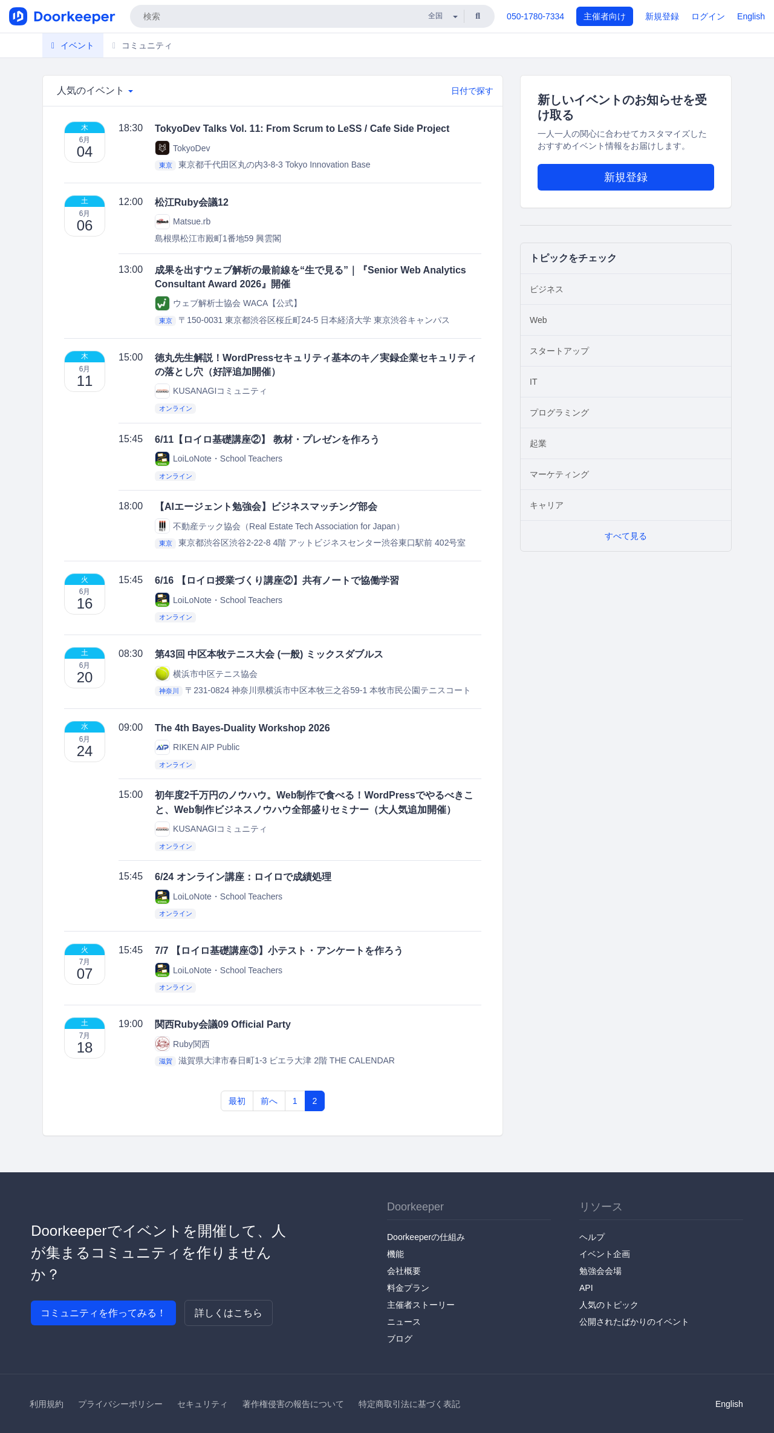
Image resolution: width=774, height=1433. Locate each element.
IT (533, 382)
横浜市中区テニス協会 (206, 673)
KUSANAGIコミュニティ (211, 391)
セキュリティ (202, 1404)
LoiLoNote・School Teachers (218, 458)
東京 (165, 165)
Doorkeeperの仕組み (426, 1237)
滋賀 (165, 1061)
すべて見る (626, 536)
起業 (538, 443)
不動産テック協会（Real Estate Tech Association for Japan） (280, 526)
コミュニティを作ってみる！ (103, 1313)
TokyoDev (182, 147)
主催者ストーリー (421, 1305)
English (751, 16)
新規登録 (662, 16)
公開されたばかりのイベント (634, 1322)
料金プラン (408, 1288)
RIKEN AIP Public (197, 747)
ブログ (399, 1338)
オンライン (175, 408)
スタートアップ (559, 351)
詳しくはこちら (228, 1313)
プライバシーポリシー (120, 1404)
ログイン (708, 16)
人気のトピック (609, 1305)
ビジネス (547, 289)
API (586, 1288)
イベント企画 (604, 1254)
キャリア (547, 505)
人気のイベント (95, 90)
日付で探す (472, 91)
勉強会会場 (600, 1271)
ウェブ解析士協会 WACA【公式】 (228, 303)
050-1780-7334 (535, 16)
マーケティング (559, 474)
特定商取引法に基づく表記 (409, 1404)
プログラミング (559, 412)
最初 (237, 1101)
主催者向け (605, 16)
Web (538, 320)
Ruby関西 (182, 1043)
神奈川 (169, 690)
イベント (72, 45)
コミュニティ (142, 45)
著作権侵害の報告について (293, 1404)
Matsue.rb (182, 221)
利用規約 (46, 1404)
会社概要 (404, 1271)
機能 (395, 1254)
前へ (269, 1101)
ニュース (404, 1322)
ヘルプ (592, 1237)
